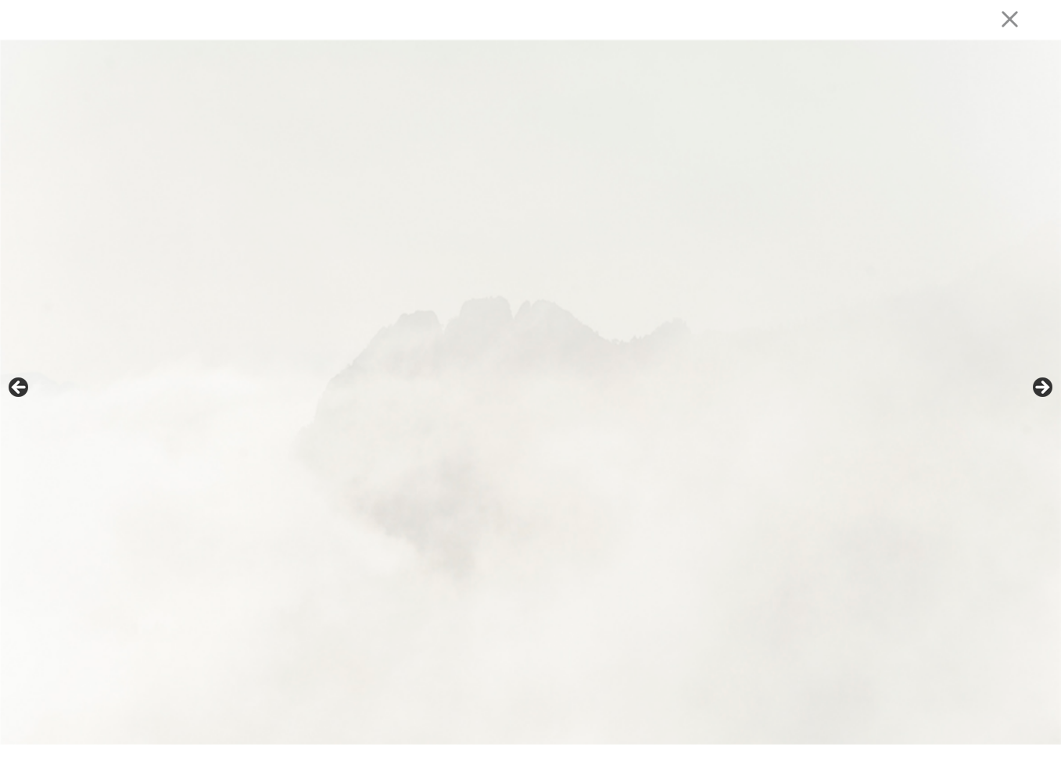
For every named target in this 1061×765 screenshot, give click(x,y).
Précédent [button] (19, 388)
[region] (530, 391)
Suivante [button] (1041, 388)
